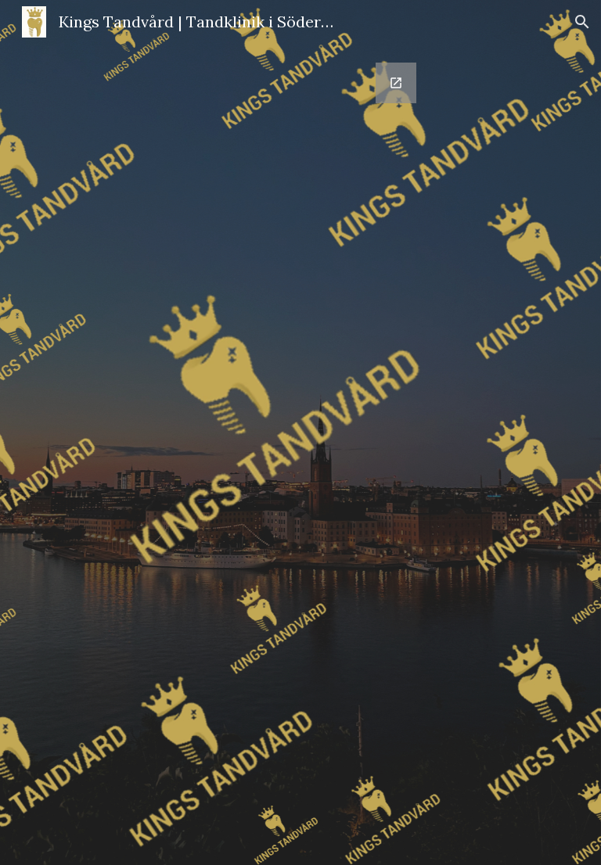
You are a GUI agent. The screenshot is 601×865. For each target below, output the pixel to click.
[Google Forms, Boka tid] (300, 454)
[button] (582, 22)
